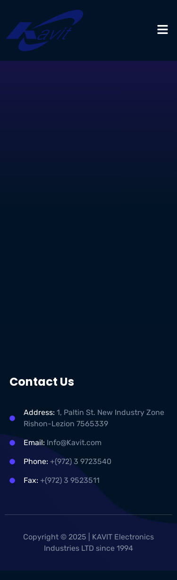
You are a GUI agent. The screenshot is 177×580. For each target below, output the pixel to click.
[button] (162, 30)
